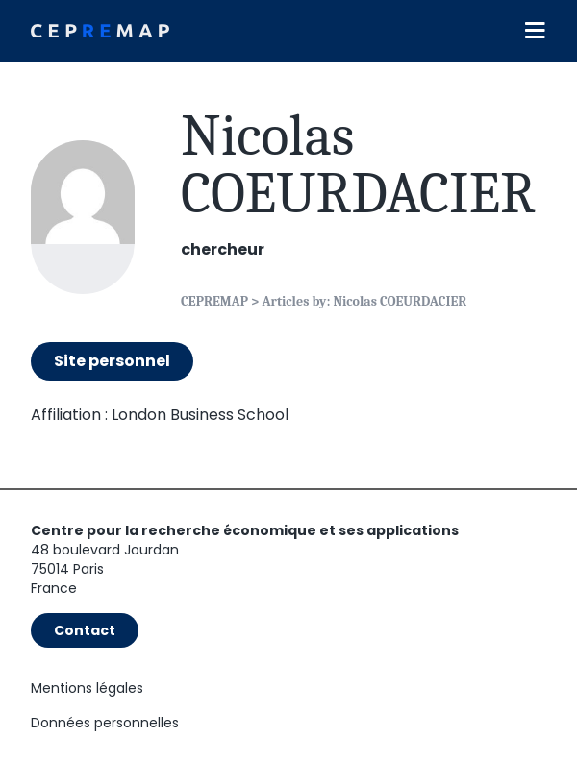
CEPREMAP (214, 301)
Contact (84, 630)
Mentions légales (87, 688)
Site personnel (112, 361)
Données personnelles (105, 722)
